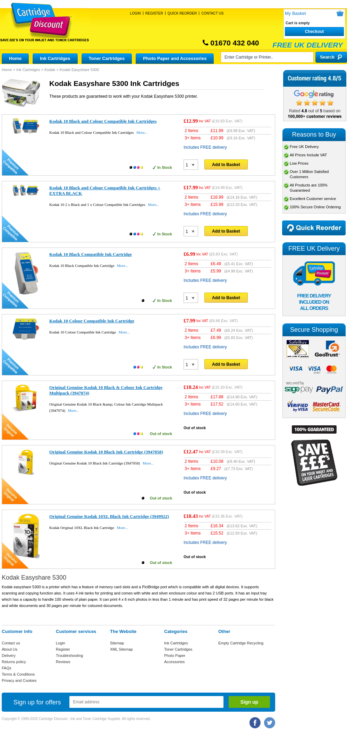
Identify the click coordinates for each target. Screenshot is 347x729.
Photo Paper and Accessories (174, 58)
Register (154, 13)
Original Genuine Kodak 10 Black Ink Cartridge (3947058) (106, 451)
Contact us (11, 643)
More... (141, 132)
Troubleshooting (69, 655)
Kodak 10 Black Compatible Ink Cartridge (90, 254)
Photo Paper (174, 655)
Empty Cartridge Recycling (240, 643)
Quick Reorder (182, 13)
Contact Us (212, 13)
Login (135, 13)
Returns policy (14, 662)
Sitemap (117, 643)
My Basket (295, 13)
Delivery (9, 655)
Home (15, 58)
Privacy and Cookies (19, 680)
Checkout (314, 31)
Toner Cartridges (107, 58)
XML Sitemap (121, 649)
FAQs (6, 668)
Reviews (63, 662)
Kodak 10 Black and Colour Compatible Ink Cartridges (102, 121)
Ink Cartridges (55, 58)
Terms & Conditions (18, 674)
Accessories (174, 662)
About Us (9, 649)
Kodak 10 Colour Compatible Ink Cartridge (91, 320)
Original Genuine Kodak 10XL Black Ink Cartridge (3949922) (109, 516)
